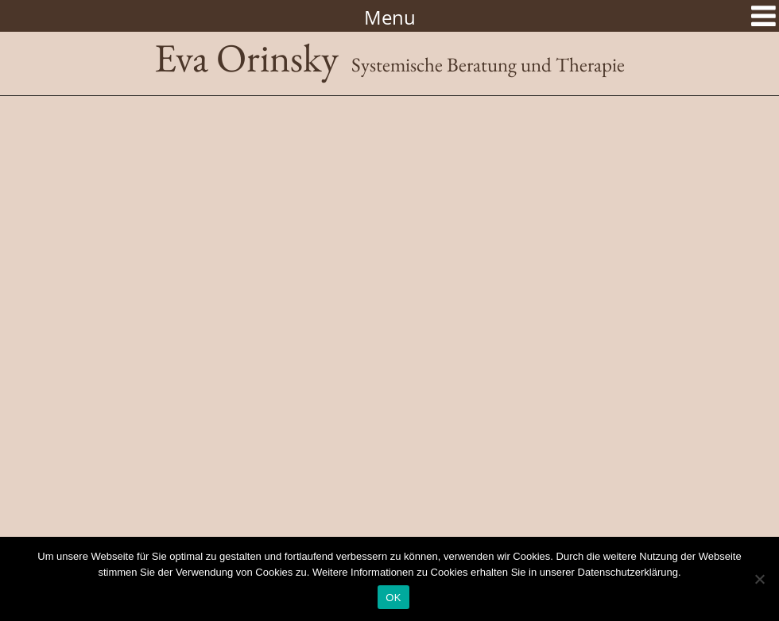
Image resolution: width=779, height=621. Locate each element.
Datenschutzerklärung (628, 572)
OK (393, 598)
